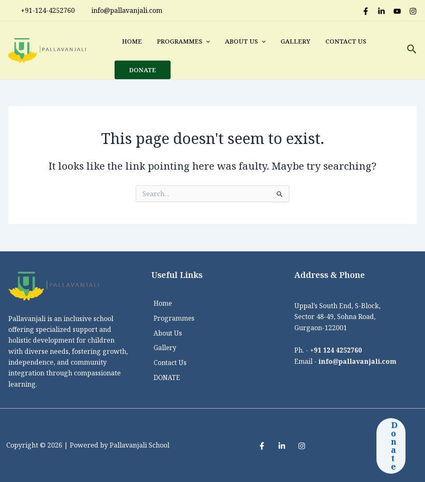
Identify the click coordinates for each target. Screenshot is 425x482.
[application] (206, 41)
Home (132, 41)
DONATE (142, 70)
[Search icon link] (412, 50)
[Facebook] (365, 11)
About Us (245, 41)
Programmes (183, 41)
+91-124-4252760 (43, 10)
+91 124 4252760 (336, 350)
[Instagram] (413, 11)
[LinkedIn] (381, 11)
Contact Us (345, 41)
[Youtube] (397, 11)
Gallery (295, 41)
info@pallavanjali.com (358, 360)
